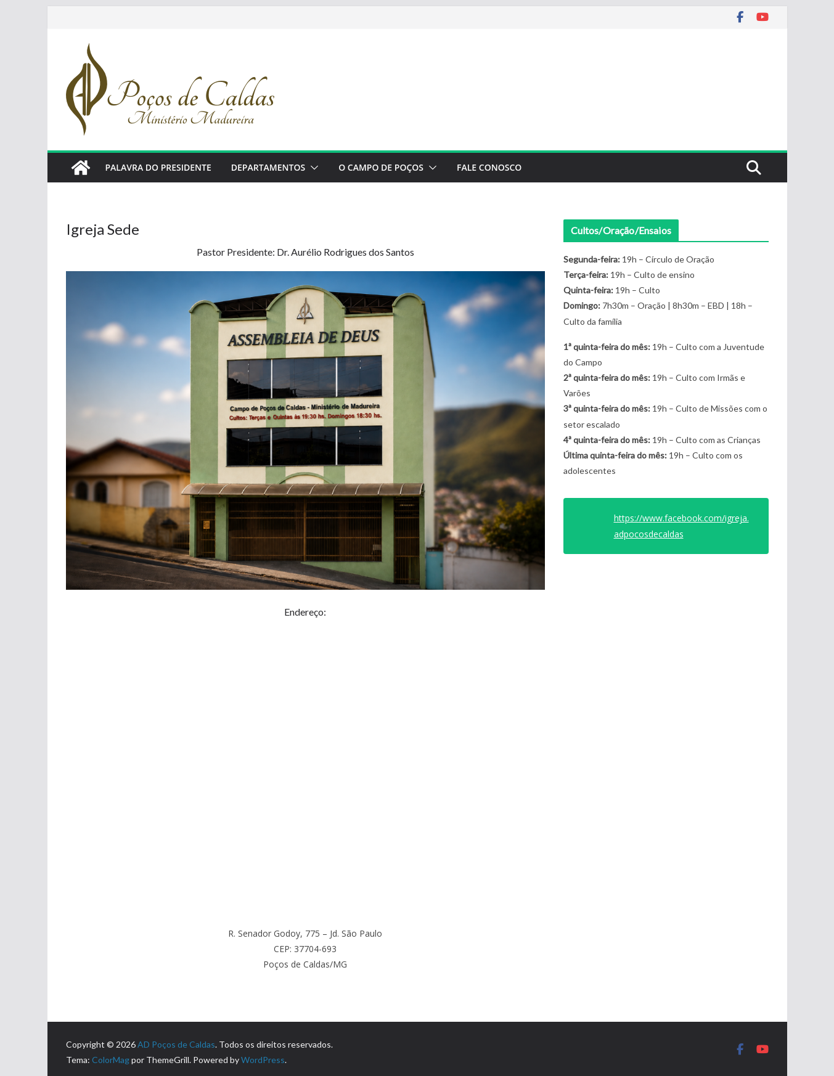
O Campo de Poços (380, 167)
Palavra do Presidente (158, 167)
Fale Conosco (489, 167)
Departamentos (268, 167)
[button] (312, 167)
